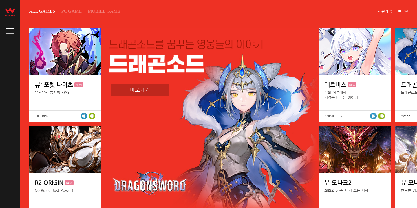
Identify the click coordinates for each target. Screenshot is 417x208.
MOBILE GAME (104, 11)
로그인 (403, 11)
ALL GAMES (42, 11)
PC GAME (71, 11)
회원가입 (385, 11)
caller (10, 31)
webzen (10, 11)
